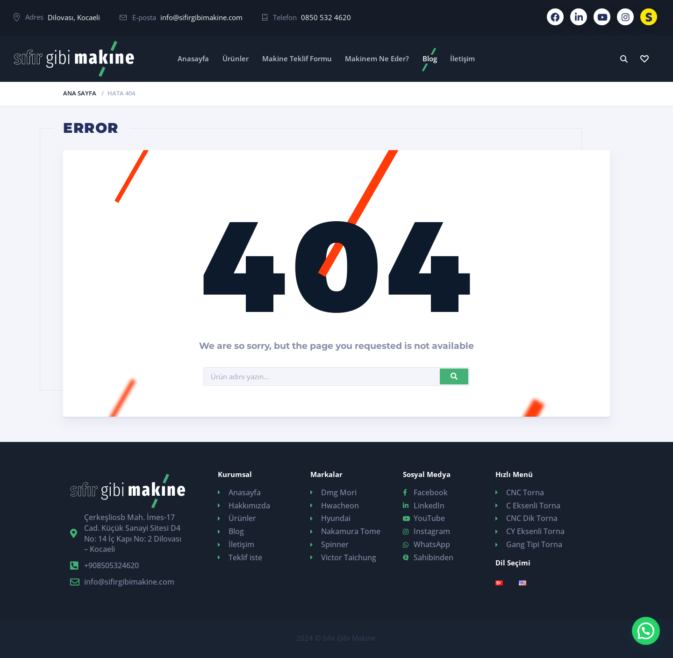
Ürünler (235, 58)
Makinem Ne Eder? (377, 58)
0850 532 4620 (326, 17)
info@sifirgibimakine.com (201, 17)
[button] (646, 631)
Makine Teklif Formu (297, 58)
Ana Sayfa (79, 93)
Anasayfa (193, 58)
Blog (429, 58)
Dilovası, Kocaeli (74, 17)
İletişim (462, 58)
